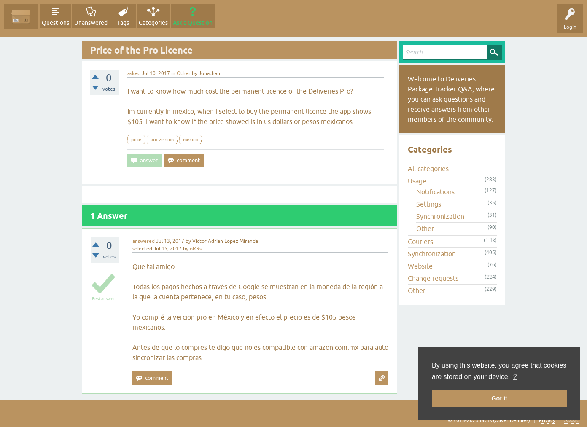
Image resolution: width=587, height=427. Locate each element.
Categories (153, 22)
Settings (428, 204)
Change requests (433, 278)
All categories (428, 168)
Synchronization (440, 216)
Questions (55, 22)
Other (184, 73)
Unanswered (91, 22)
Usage (417, 181)
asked (133, 73)
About (571, 420)
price (136, 139)
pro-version (162, 139)
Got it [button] (499, 398)
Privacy (547, 420)
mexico (190, 139)
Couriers (420, 241)
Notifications (435, 192)
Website (420, 266)
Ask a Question (193, 22)
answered (143, 241)
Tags (123, 22)
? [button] (515, 376)
